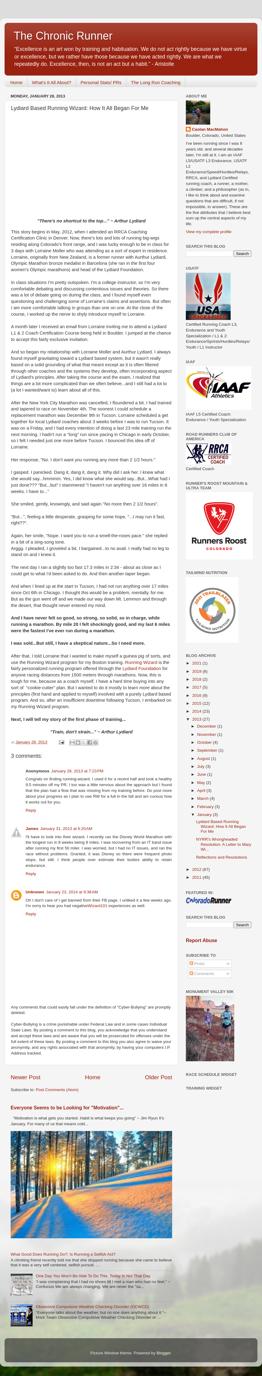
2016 (197, 695)
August (204, 758)
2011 (197, 877)
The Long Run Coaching (156, 82)
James (32, 828)
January (205, 814)
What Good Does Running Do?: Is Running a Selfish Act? (63, 1254)
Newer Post (26, 1077)
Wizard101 (98, 905)
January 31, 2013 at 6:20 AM (66, 828)
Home (16, 82)
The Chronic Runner (63, 36)
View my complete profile (209, 231)
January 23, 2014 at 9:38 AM (72, 892)
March (203, 798)
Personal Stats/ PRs (101, 82)
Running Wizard (141, 662)
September (207, 750)
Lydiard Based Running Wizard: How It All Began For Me (221, 826)
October (205, 742)
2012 (197, 869)
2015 (197, 703)
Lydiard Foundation (141, 668)
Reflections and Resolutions (221, 857)
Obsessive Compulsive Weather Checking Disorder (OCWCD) (92, 1306)
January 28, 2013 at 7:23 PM (77, 771)
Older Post (158, 1077)
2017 (197, 687)
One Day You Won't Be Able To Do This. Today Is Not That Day (93, 1276)
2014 (197, 711)
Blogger (164, 1353)
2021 (197, 663)
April (202, 790)
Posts (197, 963)
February (206, 806)
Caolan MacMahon (210, 129)
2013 (197, 719)
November (207, 734)
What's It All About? (51, 82)
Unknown (35, 892)
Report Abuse (201, 940)
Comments (201, 973)
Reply (31, 810)
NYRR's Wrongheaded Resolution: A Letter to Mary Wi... (223, 844)
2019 (197, 671)
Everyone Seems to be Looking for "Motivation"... (67, 1107)
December (207, 726)
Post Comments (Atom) (57, 1089)
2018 (197, 679)
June (202, 774)
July (201, 766)
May (201, 782)
